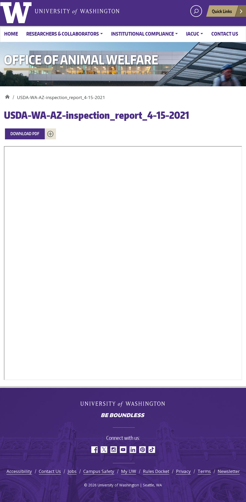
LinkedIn (132, 449)
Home (11, 33)
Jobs (72, 471)
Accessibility (19, 471)
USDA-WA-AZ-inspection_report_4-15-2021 (96, 115)
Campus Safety (98, 471)
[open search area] (196, 11)
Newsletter (229, 471)
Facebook (94, 449)
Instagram (113, 449)
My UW (128, 471)
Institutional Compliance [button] (142, 33)
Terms (204, 471)
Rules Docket (156, 471)
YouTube (123, 449)
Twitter (103, 449)
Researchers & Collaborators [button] (62, 33)
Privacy (183, 471)
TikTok (151, 449)
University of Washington (17, 11)
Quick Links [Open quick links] (227, 12)
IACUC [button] (192, 33)
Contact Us (224, 33)
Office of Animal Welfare (7, 96)
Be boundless (123, 416)
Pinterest (142, 449)
